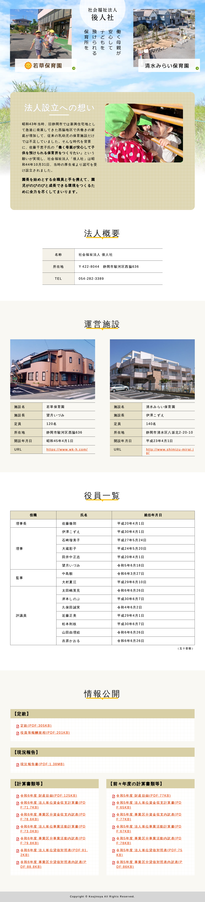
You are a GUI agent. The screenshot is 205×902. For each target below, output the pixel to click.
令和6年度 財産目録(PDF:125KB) (48, 795)
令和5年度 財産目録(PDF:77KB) (143, 795)
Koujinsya (96, 896)
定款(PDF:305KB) (36, 725)
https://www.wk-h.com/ (67, 449)
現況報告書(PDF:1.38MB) (42, 764)
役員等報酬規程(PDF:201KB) (45, 732)
